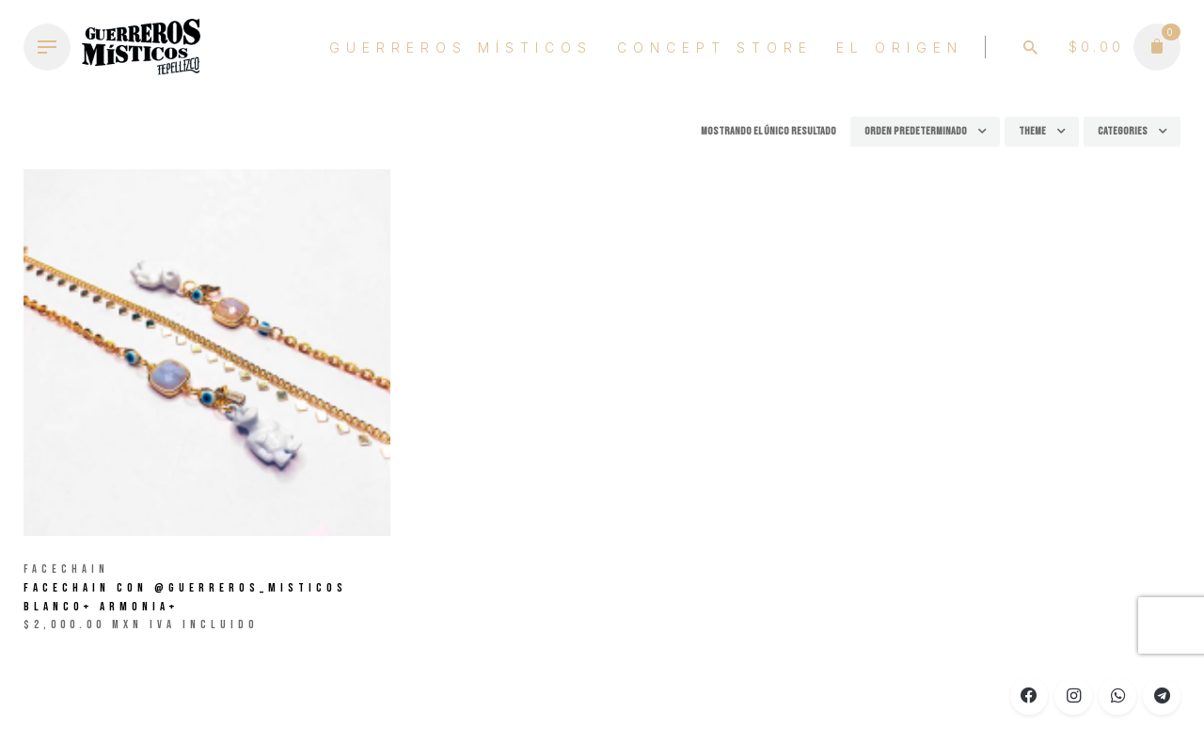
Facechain (66, 569)
